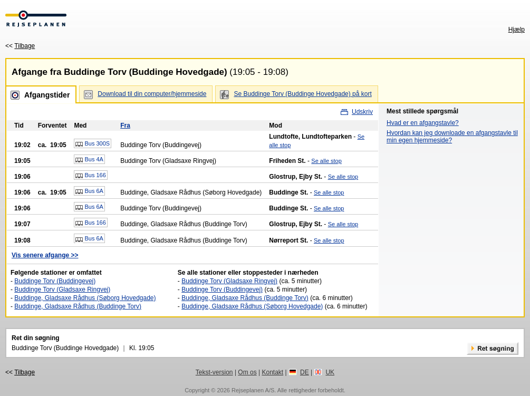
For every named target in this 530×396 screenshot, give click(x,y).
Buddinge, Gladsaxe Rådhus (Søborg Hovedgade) (85, 298)
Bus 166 (90, 175)
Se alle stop (326, 161)
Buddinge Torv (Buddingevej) (54, 281)
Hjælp (516, 29)
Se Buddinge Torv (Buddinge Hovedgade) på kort (302, 94)
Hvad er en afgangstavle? (423, 123)
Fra (125, 125)
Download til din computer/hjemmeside (152, 94)
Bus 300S (92, 144)
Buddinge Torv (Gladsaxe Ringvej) (62, 289)
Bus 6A (89, 191)
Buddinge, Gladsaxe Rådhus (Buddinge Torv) (77, 306)
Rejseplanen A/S (253, 390)
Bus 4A (89, 159)
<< (20, 46)
